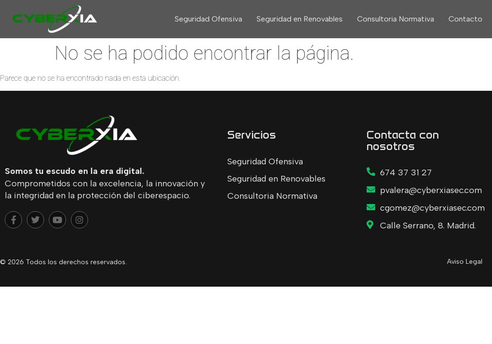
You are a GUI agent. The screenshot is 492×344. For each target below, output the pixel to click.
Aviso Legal (464, 262)
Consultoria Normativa (395, 18)
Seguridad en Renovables (300, 18)
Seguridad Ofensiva (208, 18)
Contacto (465, 18)
